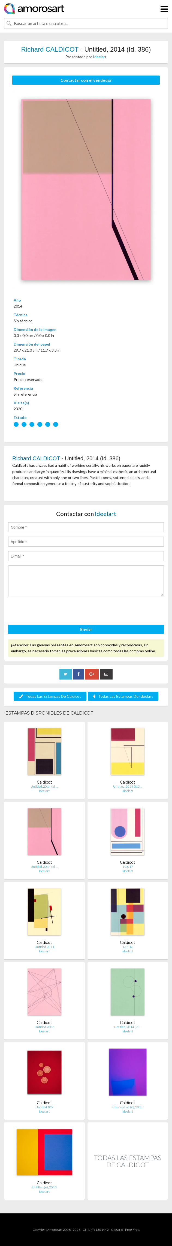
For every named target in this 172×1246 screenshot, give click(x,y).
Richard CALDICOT (50, 49)
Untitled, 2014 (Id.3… (127, 786)
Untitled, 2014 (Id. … (44, 786)
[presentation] (49, 611)
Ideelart (100, 56)
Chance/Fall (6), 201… (127, 1107)
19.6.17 (127, 867)
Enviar (86, 629)
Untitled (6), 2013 (44, 1187)
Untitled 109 (44, 1107)
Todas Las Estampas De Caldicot (50, 696)
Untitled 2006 (44, 1027)
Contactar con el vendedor (86, 80)
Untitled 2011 (44, 947)
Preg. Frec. (132, 1230)
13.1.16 (127, 947)
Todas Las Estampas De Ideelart (123, 696)
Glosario (117, 1230)
